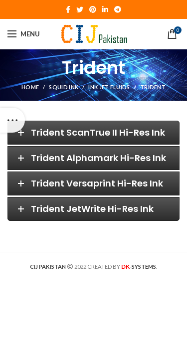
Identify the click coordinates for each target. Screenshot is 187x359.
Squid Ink (63, 87)
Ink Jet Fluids (109, 87)
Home (30, 87)
